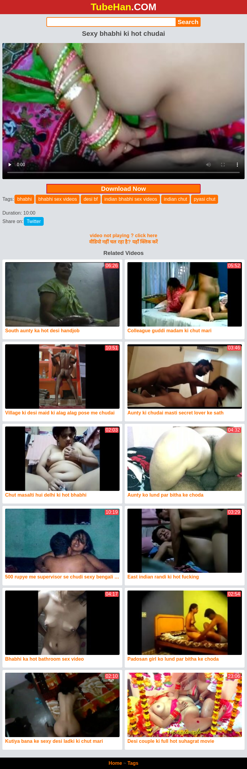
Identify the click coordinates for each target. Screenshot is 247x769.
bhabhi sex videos (57, 199)
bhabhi (24, 199)
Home (115, 763)
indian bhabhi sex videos (131, 199)
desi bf (90, 199)
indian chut (175, 199)
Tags (132, 763)
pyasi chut (204, 199)
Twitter (34, 221)
